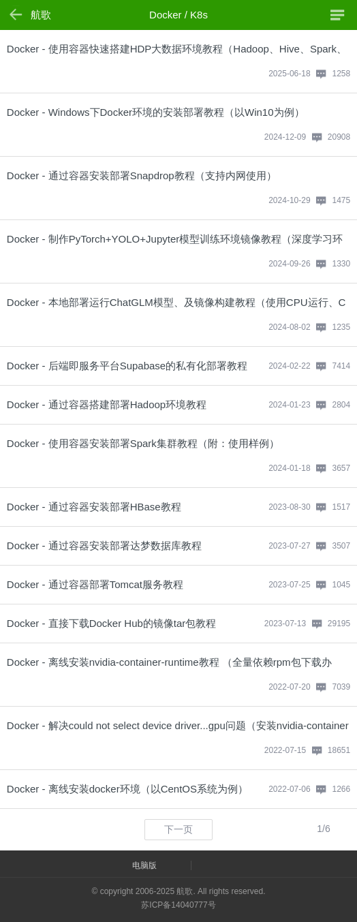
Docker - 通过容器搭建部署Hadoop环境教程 (106, 404)
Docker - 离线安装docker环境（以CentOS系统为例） (127, 789)
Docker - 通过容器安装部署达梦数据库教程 (104, 545)
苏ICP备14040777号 (178, 905)
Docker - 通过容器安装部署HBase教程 (94, 506)
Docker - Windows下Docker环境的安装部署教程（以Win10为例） (156, 112)
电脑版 (144, 865)
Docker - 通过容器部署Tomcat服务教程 (95, 584)
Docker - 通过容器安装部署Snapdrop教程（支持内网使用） (142, 175)
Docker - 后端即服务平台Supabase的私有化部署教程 (127, 365)
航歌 (41, 14)
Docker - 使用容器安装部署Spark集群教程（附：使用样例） (143, 443)
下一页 (178, 829)
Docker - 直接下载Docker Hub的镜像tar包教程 (112, 623)
